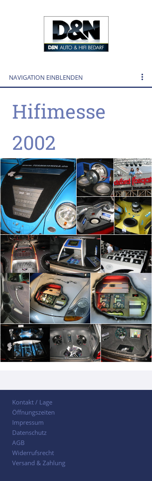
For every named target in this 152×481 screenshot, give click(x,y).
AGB (18, 442)
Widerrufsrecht (33, 453)
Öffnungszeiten (33, 412)
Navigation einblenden (46, 77)
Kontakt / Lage (32, 402)
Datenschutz (29, 432)
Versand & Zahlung (38, 463)
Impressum (28, 422)
